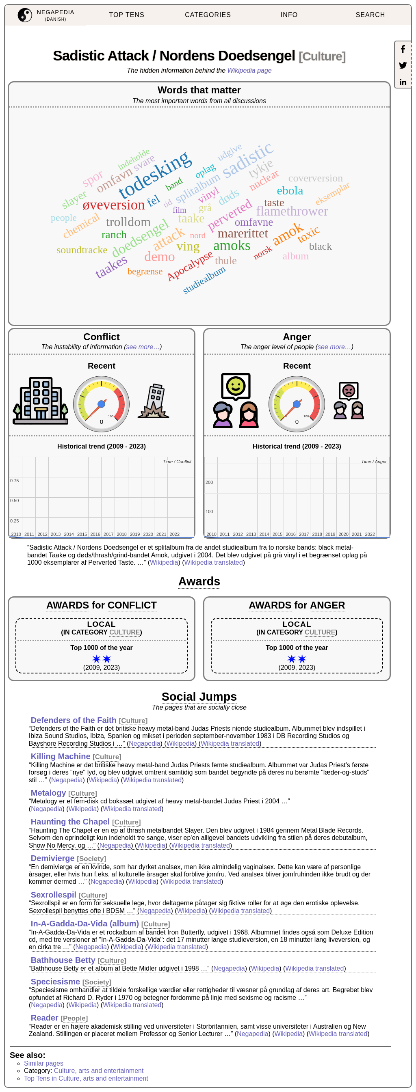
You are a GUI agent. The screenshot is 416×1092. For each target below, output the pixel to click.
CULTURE (124, 632)
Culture (322, 56)
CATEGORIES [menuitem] (208, 14)
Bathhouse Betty (63, 960)
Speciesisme (55, 981)
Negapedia (144, 743)
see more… (143, 346)
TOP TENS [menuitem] (126, 14)
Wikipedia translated (213, 562)
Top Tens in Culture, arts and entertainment (86, 1078)
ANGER (327, 605)
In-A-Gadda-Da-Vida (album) (85, 923)
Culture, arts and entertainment (99, 1070)
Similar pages (43, 1063)
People (74, 1018)
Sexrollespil (53, 894)
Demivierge (53, 858)
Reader (44, 1017)
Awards (199, 581)
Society (91, 859)
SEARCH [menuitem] (371, 14)
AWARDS (67, 605)
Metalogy (48, 792)
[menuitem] (45, 15)
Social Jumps (199, 696)
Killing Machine (61, 756)
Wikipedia (164, 562)
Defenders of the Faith (74, 720)
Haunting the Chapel (70, 821)
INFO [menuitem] (289, 14)
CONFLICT (132, 605)
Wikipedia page (250, 70)
